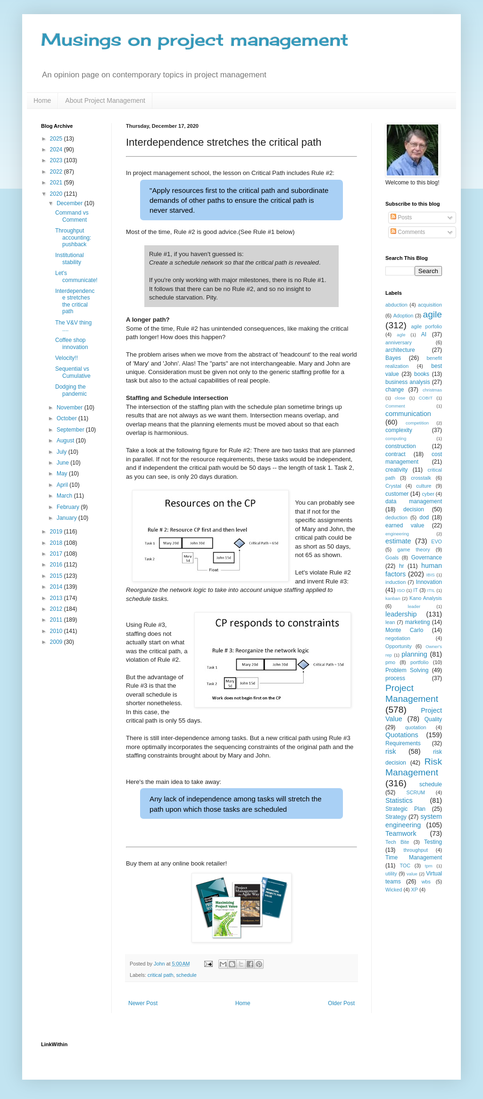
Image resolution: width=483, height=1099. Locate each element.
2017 (57, 553)
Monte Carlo (404, 630)
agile (432, 314)
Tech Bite (397, 842)
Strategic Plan (405, 809)
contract (395, 454)
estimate (398, 541)
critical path (161, 975)
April (63, 485)
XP (414, 889)
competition (417, 422)
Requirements (403, 743)
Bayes (393, 358)
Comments (408, 232)
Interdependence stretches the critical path (74, 301)
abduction (396, 305)
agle (401, 334)
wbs (426, 881)
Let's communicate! (76, 276)
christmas (432, 389)
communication (408, 413)
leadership (400, 614)
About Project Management (105, 100)
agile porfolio (426, 326)
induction (395, 582)
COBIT (426, 397)
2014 (57, 586)
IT (415, 590)
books (421, 374)
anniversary (398, 342)
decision (413, 509)
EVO (436, 541)
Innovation (429, 582)
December (70, 203)
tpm (429, 865)
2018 (57, 543)
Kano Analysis (425, 598)
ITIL (431, 590)
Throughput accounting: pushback (73, 237)
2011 (57, 619)
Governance (426, 557)
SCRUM (415, 792)
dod (424, 517)
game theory (413, 549)
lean (390, 622)
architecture (400, 350)
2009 (57, 642)
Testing (433, 842)
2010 (57, 631)
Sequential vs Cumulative (73, 372)
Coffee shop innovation (71, 343)
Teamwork (400, 833)
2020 (57, 194)
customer (396, 494)
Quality (433, 719)
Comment (395, 405)
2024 (57, 149)
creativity (396, 469)
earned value (404, 525)
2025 (57, 138)
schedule (186, 975)
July (62, 452)
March (65, 495)
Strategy (396, 817)
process (395, 678)
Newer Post (143, 1003)
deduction (396, 517)
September (71, 429)
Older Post (341, 1003)
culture (423, 486)
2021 (57, 182)
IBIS (430, 574)
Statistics (399, 800)
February (69, 507)
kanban (392, 598)
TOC (405, 865)
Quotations (401, 735)
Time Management (413, 857)
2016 (57, 564)
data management (413, 501)
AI (423, 334)
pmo (390, 662)
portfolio (419, 662)
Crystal (393, 486)
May (63, 473)
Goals (392, 557)
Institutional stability (69, 258)
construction (400, 446)
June (63, 462)
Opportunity (398, 646)
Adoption (403, 315)
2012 (57, 609)
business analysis (407, 382)
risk (390, 751)
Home (42, 100)
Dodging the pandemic (71, 390)
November (70, 407)
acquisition (430, 305)
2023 (57, 160)
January (67, 518)
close (400, 397)
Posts (401, 217)
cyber (428, 494)
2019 (57, 531)
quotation (415, 727)
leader (414, 606)
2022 (57, 171)
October (67, 418)
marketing (417, 622)
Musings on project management (195, 39)
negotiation (397, 638)
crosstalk (421, 478)
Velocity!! (66, 358)
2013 (57, 598)
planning (414, 654)
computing (395, 438)
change (394, 389)
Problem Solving (406, 670)
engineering (397, 533)
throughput (415, 850)
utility (391, 873)
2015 (57, 576)
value (412, 873)
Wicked (393, 889)
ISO (401, 590)
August (66, 440)
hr (401, 566)
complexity (398, 430)
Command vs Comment (72, 216)
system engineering (413, 821)
